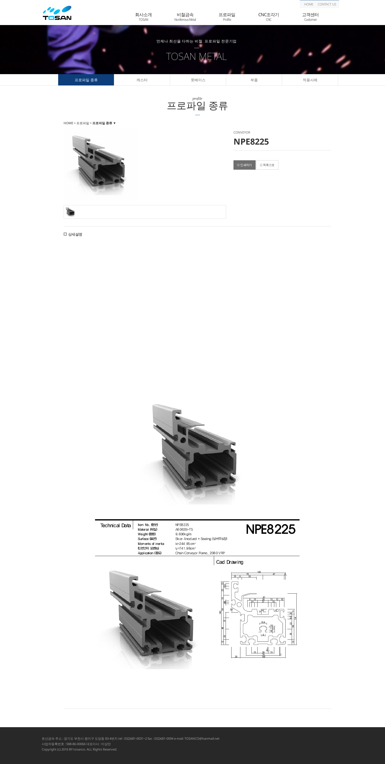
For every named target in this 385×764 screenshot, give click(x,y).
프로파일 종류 (86, 79)
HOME (308, 4)
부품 (254, 79)
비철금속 (185, 17)
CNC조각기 (268, 17)
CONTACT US (327, 4)
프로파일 (227, 17)
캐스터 (142, 79)
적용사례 (310, 79)
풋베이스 (198, 79)
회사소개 (143, 17)
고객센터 (310, 17)
